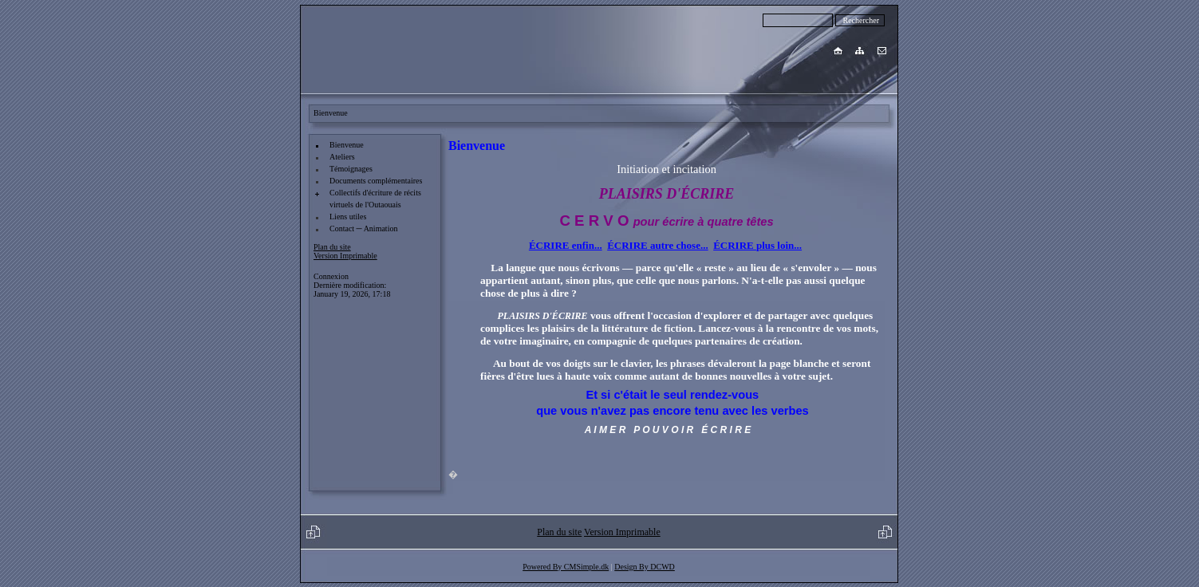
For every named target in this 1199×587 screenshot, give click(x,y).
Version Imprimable (345, 255)
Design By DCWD (644, 566)
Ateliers (342, 156)
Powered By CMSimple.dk (566, 566)
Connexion (331, 276)
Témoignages (351, 168)
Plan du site (332, 246)
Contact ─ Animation (363, 228)
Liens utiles (347, 216)
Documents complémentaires (375, 180)
